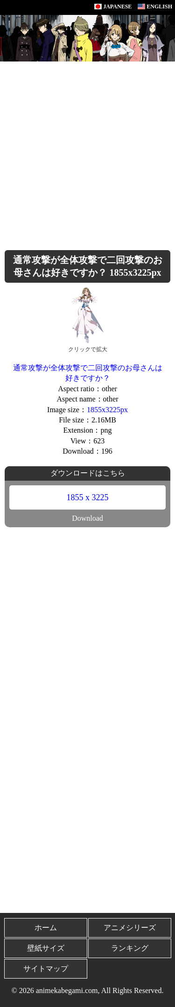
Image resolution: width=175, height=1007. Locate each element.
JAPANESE (113, 6)
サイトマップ (45, 969)
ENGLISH (155, 6)
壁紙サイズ (45, 948)
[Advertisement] (87, 153)
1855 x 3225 (88, 497)
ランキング (129, 948)
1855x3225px (107, 410)
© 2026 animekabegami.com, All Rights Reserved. (88, 990)
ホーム (46, 928)
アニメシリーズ (130, 928)
